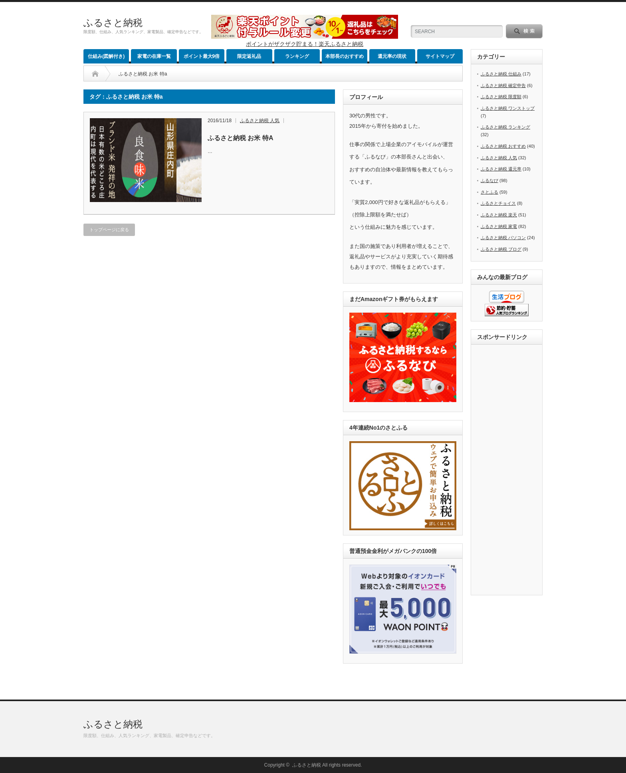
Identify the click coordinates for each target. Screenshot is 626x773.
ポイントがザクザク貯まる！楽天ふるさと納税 (304, 44)
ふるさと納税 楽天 (499, 214)
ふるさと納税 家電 (499, 226)
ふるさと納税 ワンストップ (508, 108)
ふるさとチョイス (498, 203)
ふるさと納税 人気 (259, 120)
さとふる (489, 192)
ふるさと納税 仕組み (501, 73)
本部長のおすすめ (344, 56)
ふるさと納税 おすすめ (503, 146)
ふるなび (489, 180)
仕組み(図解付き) (106, 56)
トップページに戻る (109, 229)
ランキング (297, 56)
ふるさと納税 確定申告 (503, 85)
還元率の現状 (392, 56)
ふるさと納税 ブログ (501, 249)
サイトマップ (440, 56)
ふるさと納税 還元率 (501, 168)
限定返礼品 (249, 56)
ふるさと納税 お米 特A (240, 138)
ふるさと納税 (113, 22)
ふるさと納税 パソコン (503, 237)
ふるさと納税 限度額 (501, 96)
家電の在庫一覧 (154, 56)
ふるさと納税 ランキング (505, 127)
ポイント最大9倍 (202, 56)
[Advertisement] (509, 470)
